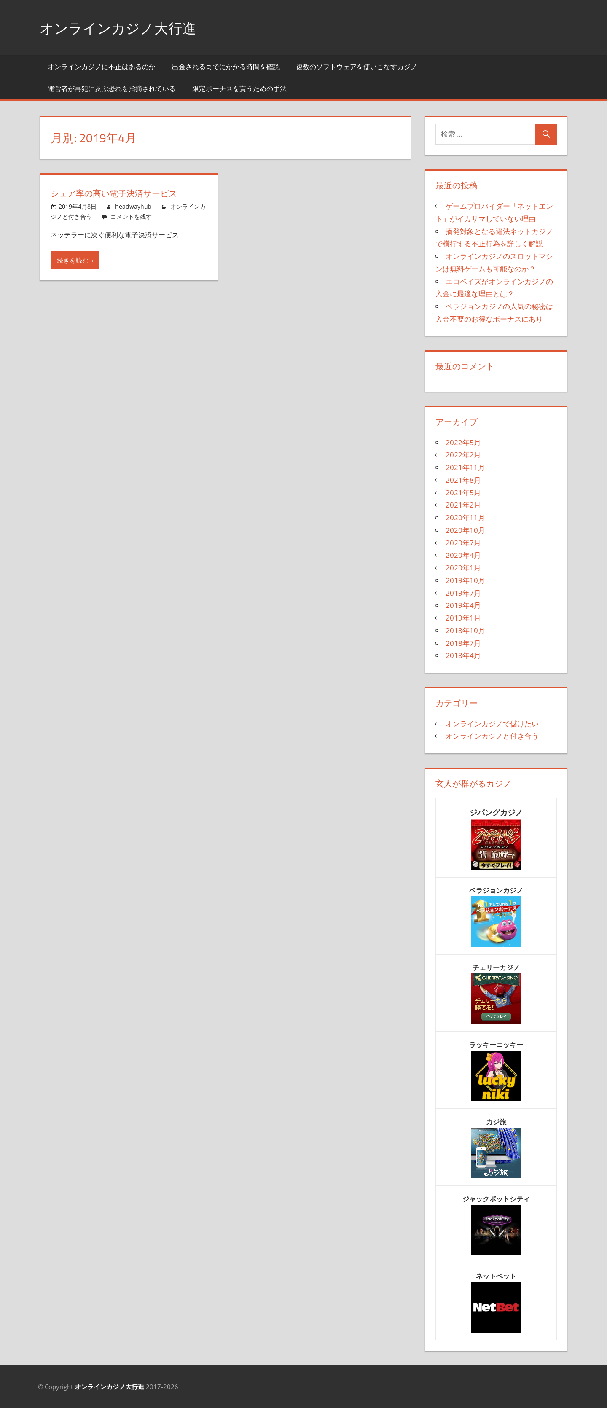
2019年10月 (465, 580)
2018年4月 (463, 655)
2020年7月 (463, 543)
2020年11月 (465, 517)
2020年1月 (463, 567)
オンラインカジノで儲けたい (492, 723)
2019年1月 (463, 618)
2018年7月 (463, 643)
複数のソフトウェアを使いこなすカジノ (356, 67)
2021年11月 (465, 467)
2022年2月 (463, 454)
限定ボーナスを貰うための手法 (239, 88)
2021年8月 (463, 480)
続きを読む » (75, 260)
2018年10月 (465, 630)
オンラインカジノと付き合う (492, 736)
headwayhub (133, 206)
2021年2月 (463, 505)
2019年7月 (463, 593)
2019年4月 (463, 605)
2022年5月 (463, 442)
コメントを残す (131, 216)
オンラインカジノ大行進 (125, 27)
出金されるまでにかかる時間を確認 (226, 67)
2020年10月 (465, 530)
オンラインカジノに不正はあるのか (102, 67)
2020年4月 (463, 555)
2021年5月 (463, 492)
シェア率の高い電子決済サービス (122, 193)
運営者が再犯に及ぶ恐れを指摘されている (112, 88)
